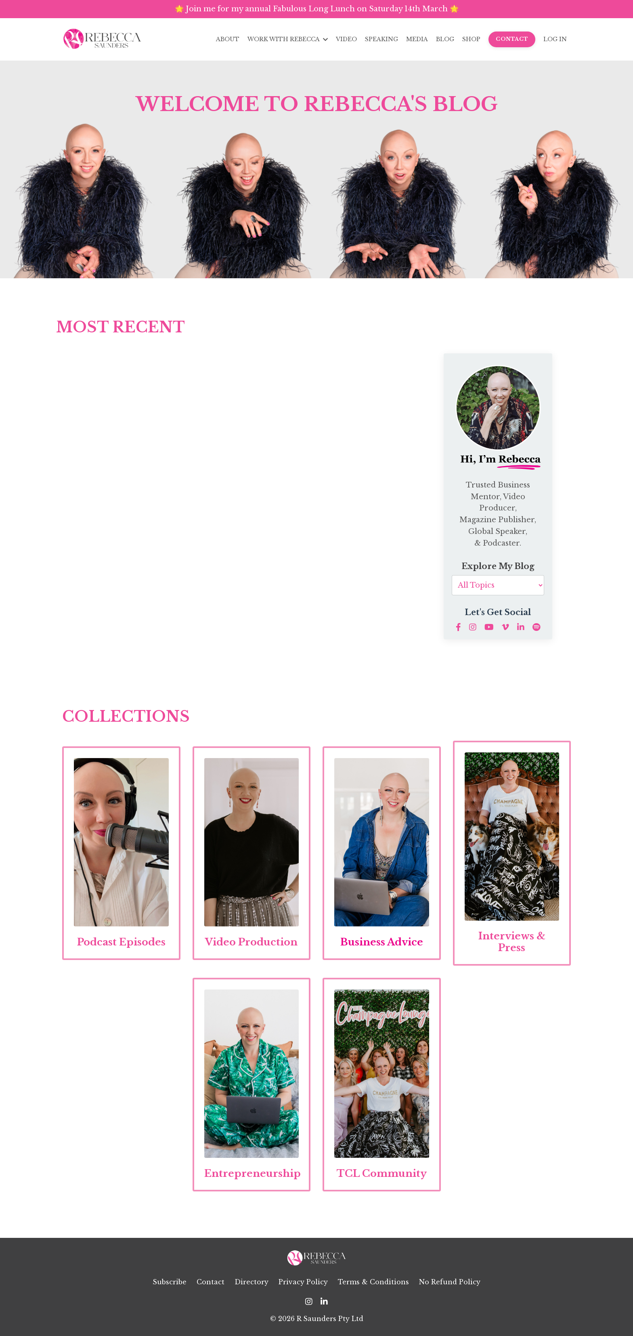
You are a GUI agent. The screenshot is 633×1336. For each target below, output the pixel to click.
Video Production (251, 942)
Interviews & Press (511, 942)
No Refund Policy (449, 1282)
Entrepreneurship (252, 1173)
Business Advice (381, 942)
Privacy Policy (303, 1282)
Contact (210, 1282)
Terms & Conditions (373, 1282)
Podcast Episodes (121, 942)
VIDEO (346, 39)
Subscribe (170, 1282)
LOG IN (555, 39)
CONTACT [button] (512, 39)
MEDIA (417, 39)
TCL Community (382, 1173)
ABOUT (227, 39)
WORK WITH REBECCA (287, 39)
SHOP (471, 39)
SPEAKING (381, 39)
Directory (251, 1282)
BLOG (445, 39)
